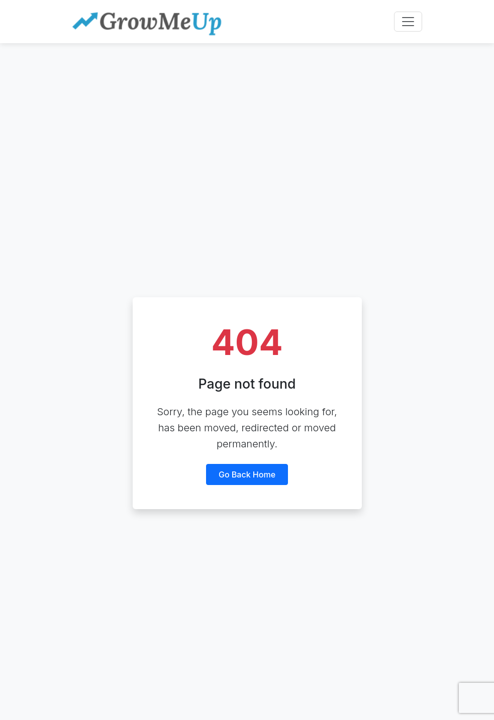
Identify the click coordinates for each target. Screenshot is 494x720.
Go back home (247, 474)
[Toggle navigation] (408, 22)
